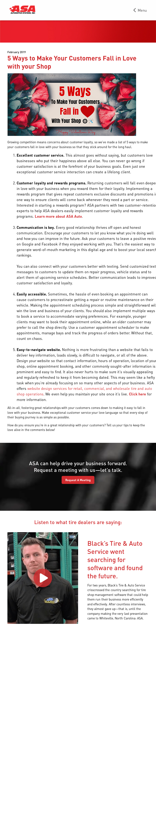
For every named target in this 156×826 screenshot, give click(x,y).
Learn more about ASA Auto (58, 216)
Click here (137, 394)
